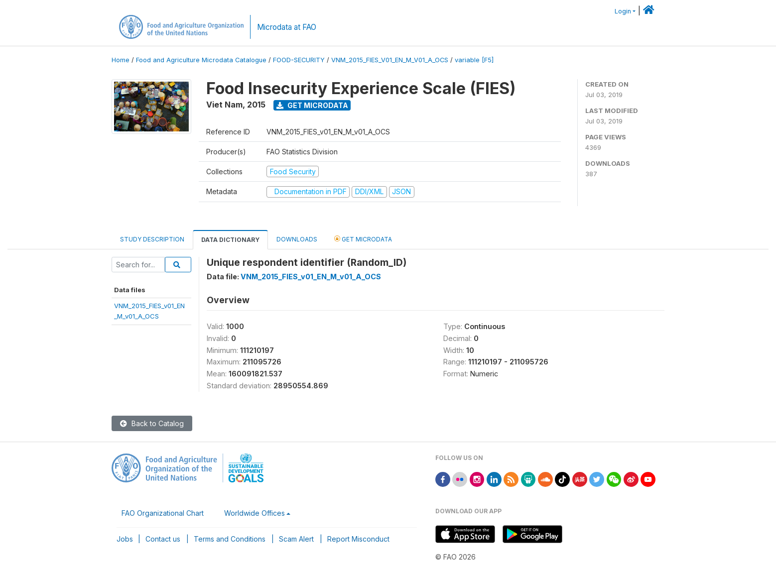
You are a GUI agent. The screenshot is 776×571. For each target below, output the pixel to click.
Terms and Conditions (229, 539)
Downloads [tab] (296, 239)
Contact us (162, 539)
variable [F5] (474, 60)
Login (623, 11)
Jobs (125, 539)
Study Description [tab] (152, 239)
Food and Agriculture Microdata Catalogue (201, 60)
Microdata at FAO (286, 27)
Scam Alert (296, 539)
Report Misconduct (358, 539)
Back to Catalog (152, 423)
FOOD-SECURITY (299, 60)
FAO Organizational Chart (163, 513)
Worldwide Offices (254, 513)
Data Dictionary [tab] (230, 239)
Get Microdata (312, 105)
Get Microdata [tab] (363, 238)
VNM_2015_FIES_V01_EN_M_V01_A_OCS (389, 60)
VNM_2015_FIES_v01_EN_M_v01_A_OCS (311, 276)
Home (120, 60)
